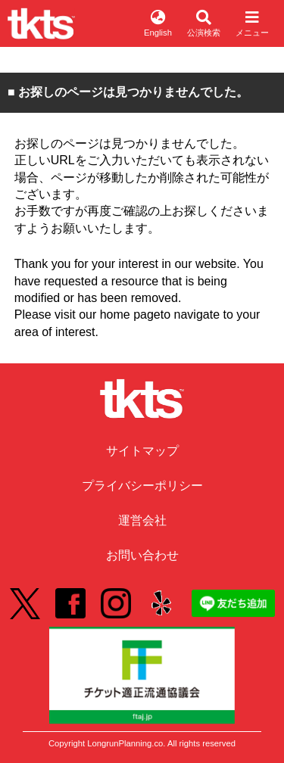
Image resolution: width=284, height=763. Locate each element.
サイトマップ (142, 450)
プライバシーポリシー (142, 485)
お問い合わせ (142, 555)
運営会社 (142, 520)
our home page (120, 314)
